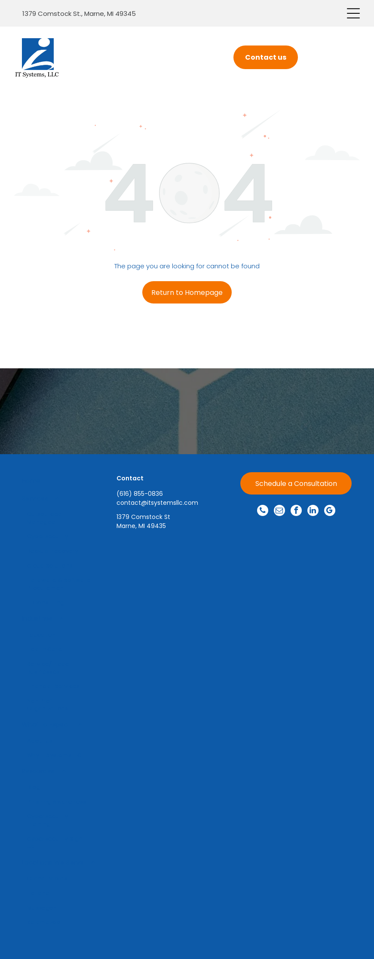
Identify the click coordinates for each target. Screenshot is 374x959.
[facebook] (296, 511)
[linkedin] (313, 511)
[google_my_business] (329, 511)
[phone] (262, 511)
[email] (279, 511)
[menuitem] (59, 481)
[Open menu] (353, 13)
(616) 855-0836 (139, 493)
